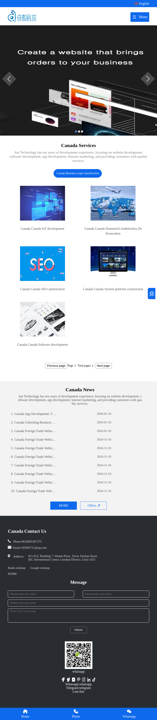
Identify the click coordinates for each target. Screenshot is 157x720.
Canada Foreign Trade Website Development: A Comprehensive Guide (33, 431)
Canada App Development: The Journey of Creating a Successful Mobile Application (33, 414)
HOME (12, 573)
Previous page (56, 365)
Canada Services (78, 145)
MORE (63, 505)
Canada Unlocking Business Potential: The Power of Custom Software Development (33, 422)
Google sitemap (40, 568)
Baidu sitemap (16, 568)
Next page (103, 365)
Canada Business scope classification (77, 173)
